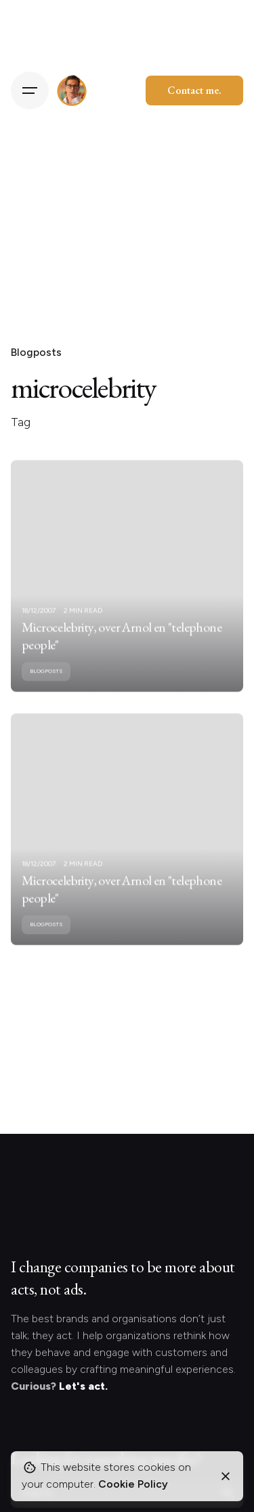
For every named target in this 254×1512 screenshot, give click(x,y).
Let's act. (83, 1386)
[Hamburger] (30, 90)
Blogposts (36, 352)
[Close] (225, 1476)
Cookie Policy (133, 1484)
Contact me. (194, 90)
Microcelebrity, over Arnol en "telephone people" (121, 642)
